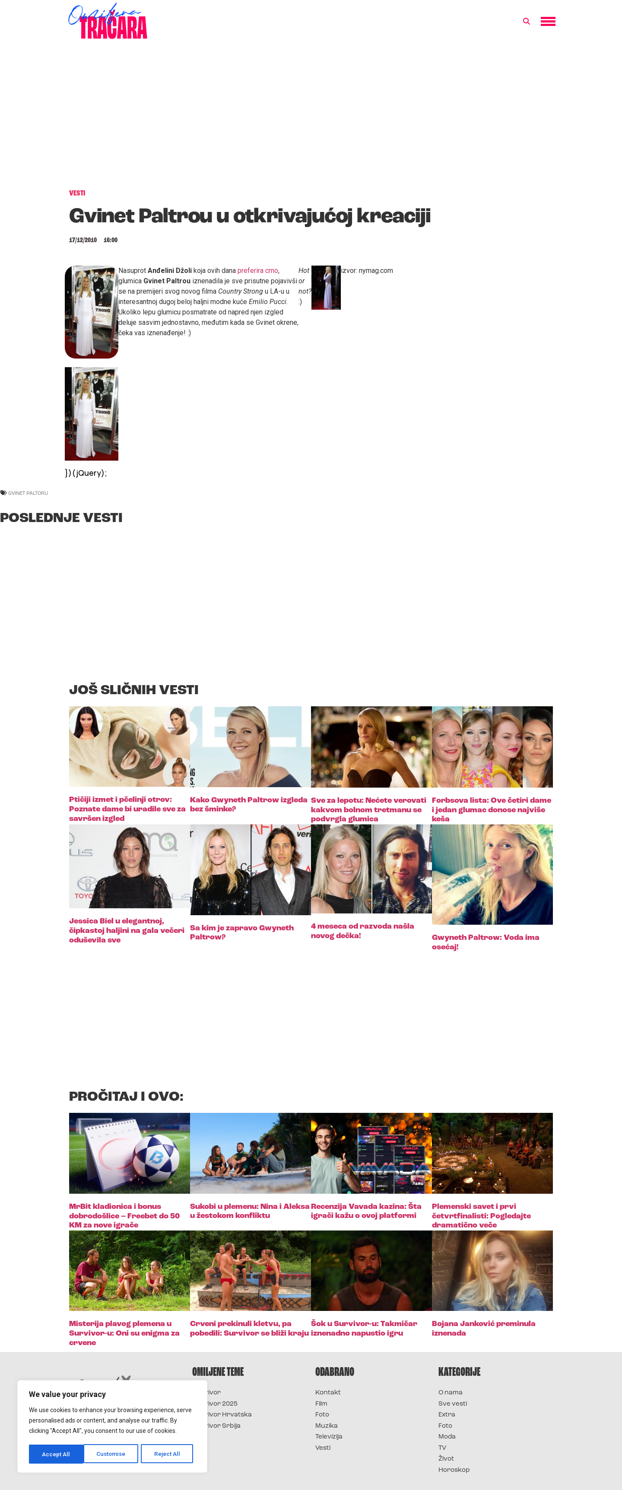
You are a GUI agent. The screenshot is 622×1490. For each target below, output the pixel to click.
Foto (322, 1415)
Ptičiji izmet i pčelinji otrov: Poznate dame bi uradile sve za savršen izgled (127, 809)
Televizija (329, 1437)
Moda (447, 1437)
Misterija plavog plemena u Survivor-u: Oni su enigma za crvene (124, 1333)
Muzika (326, 1426)
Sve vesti (452, 1404)
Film (321, 1404)
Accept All (169, 1454)
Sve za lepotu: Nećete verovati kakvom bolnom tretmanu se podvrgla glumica (368, 810)
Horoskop (454, 1470)
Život (446, 1459)
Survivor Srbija (216, 1426)
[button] (526, 22)
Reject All (114, 1454)
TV (442, 1448)
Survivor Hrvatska (222, 1415)
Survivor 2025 (215, 1404)
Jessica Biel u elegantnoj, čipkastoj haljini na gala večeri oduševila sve (126, 930)
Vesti (322, 1448)
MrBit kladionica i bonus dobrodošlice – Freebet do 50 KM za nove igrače (124, 1216)
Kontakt (328, 1393)
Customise (56, 1454)
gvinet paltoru (28, 493)
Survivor (206, 1393)
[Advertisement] (311, 118)
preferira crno (258, 270)
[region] (112, 1427)
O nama (450, 1393)
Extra (446, 1415)
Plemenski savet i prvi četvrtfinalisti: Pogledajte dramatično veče (481, 1216)
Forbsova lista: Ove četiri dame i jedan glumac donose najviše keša (491, 810)
